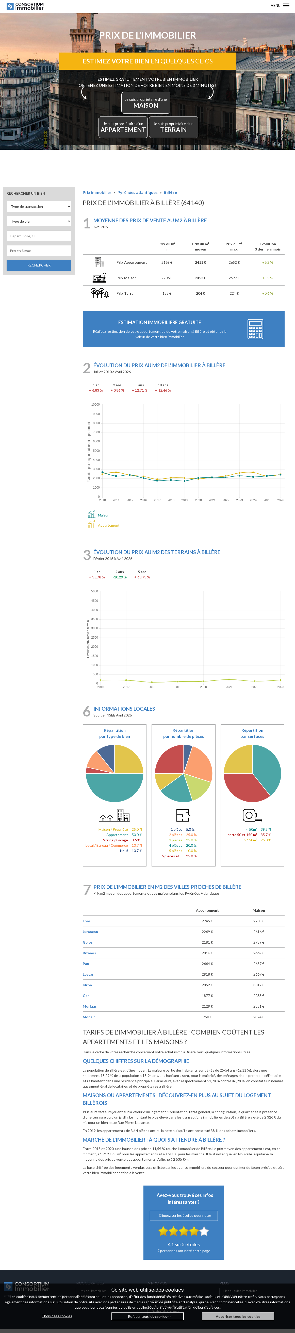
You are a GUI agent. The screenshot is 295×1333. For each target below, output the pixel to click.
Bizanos (89, 957)
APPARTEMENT (127, 130)
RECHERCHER (39, 269)
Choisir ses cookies (57, 1316)
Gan (86, 999)
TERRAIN (171, 130)
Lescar (88, 978)
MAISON (146, 106)
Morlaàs (90, 1010)
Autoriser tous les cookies (238, 1316)
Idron (87, 989)
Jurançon (90, 936)
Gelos (88, 946)
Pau (86, 967)
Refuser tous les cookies (147, 1316)
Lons (87, 925)
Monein (89, 1021)
